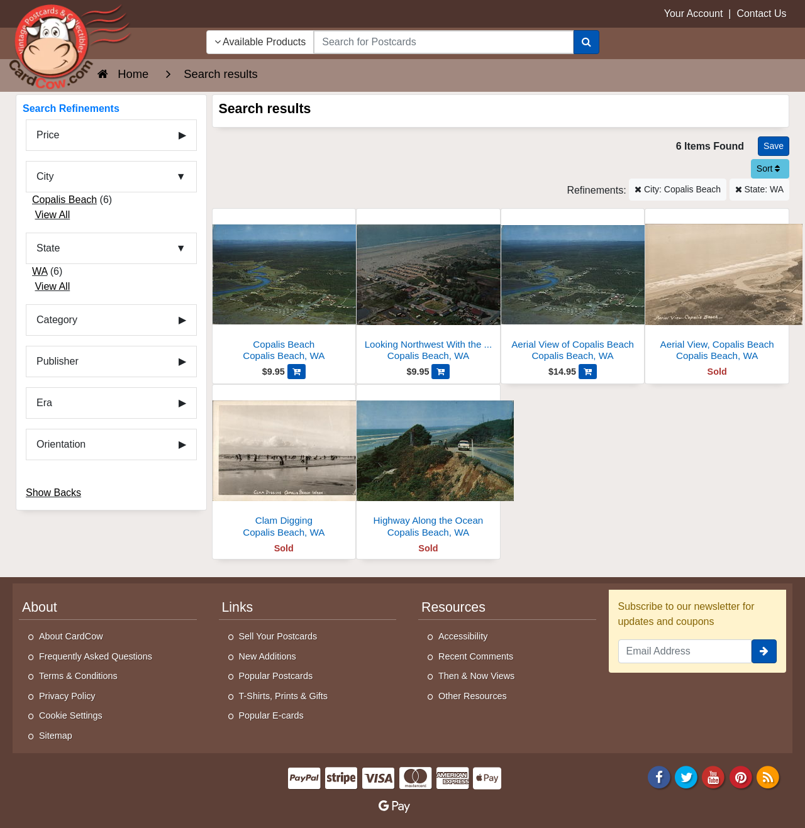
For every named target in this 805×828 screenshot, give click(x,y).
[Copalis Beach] (284, 288)
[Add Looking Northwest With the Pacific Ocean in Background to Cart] (440, 371)
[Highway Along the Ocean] (428, 464)
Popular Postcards (276, 676)
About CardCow (71, 636)
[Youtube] (714, 776)
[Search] (586, 42)
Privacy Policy (67, 696)
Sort (768, 168)
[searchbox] (443, 42)
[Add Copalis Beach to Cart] (296, 371)
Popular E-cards (271, 715)
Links (237, 607)
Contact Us (761, 13)
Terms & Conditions (78, 676)
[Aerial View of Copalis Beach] (573, 288)
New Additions (267, 656)
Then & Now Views (476, 676)
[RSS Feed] (768, 776)
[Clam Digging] (284, 464)
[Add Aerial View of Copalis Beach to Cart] (588, 371)
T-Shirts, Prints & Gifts (283, 696)
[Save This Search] (773, 146)
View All (52, 214)
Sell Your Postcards (278, 636)
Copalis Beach (64, 199)
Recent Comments (475, 656)
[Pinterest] (741, 776)
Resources (453, 607)
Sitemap (55, 736)
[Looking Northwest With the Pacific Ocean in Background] (428, 288)
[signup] (764, 651)
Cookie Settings (71, 715)
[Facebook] (659, 776)
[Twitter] (686, 776)
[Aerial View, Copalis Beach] (717, 288)
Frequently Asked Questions (95, 656)
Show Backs (53, 492)
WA (39, 271)
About (39, 607)
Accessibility (462, 636)
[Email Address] (685, 651)
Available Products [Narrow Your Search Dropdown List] (260, 41)
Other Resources (472, 696)
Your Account (693, 13)
